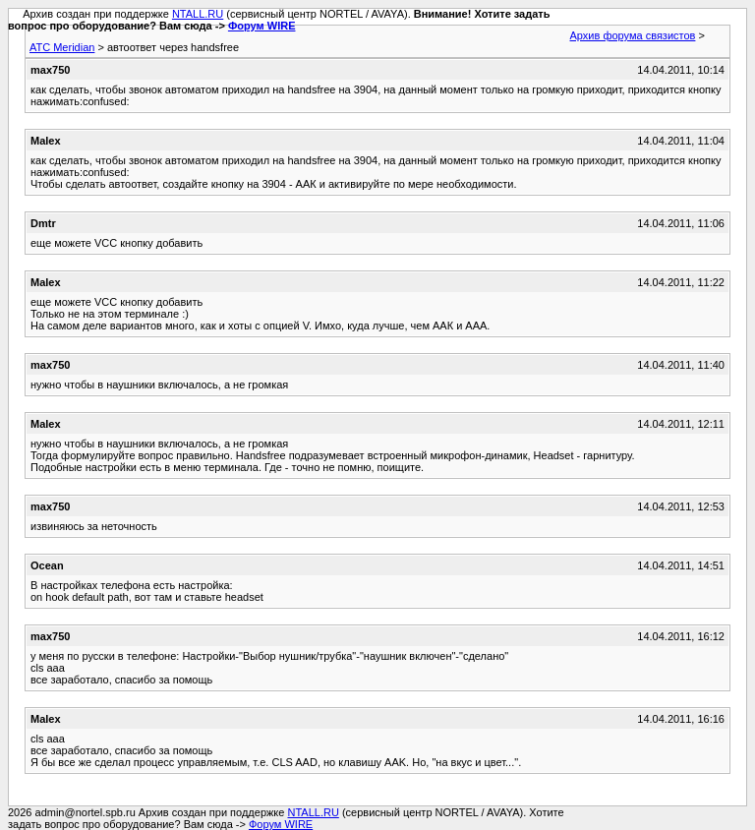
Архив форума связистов (633, 35)
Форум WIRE (262, 25)
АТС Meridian (61, 47)
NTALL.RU (197, 14)
